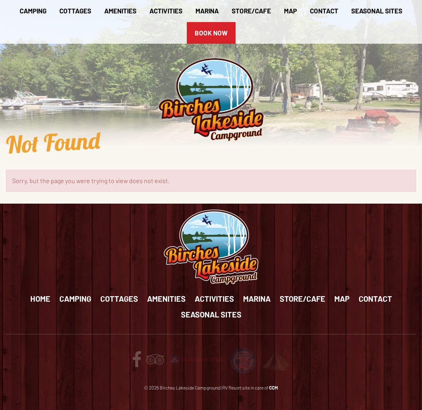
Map (290, 11)
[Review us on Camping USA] (196, 358)
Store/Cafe (251, 11)
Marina (207, 11)
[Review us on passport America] (243, 360)
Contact (324, 11)
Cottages (75, 11)
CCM (273, 387)
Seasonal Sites (376, 11)
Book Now (211, 33)
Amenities (120, 11)
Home (40, 298)
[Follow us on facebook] (137, 363)
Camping (33, 11)
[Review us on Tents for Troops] (275, 360)
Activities (165, 11)
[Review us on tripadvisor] (155, 363)
